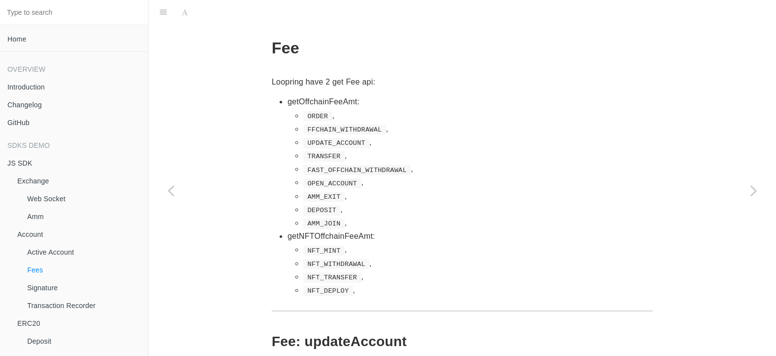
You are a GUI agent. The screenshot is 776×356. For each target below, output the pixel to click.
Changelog (24, 105)
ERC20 (28, 323)
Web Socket (46, 199)
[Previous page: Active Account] (170, 190)
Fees (35, 270)
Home (16, 39)
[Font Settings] (184, 12)
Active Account (50, 252)
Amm (35, 217)
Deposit (39, 341)
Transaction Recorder (61, 306)
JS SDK (19, 163)
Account (30, 234)
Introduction (26, 87)
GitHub (18, 123)
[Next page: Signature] (753, 190)
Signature (42, 288)
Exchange (33, 181)
